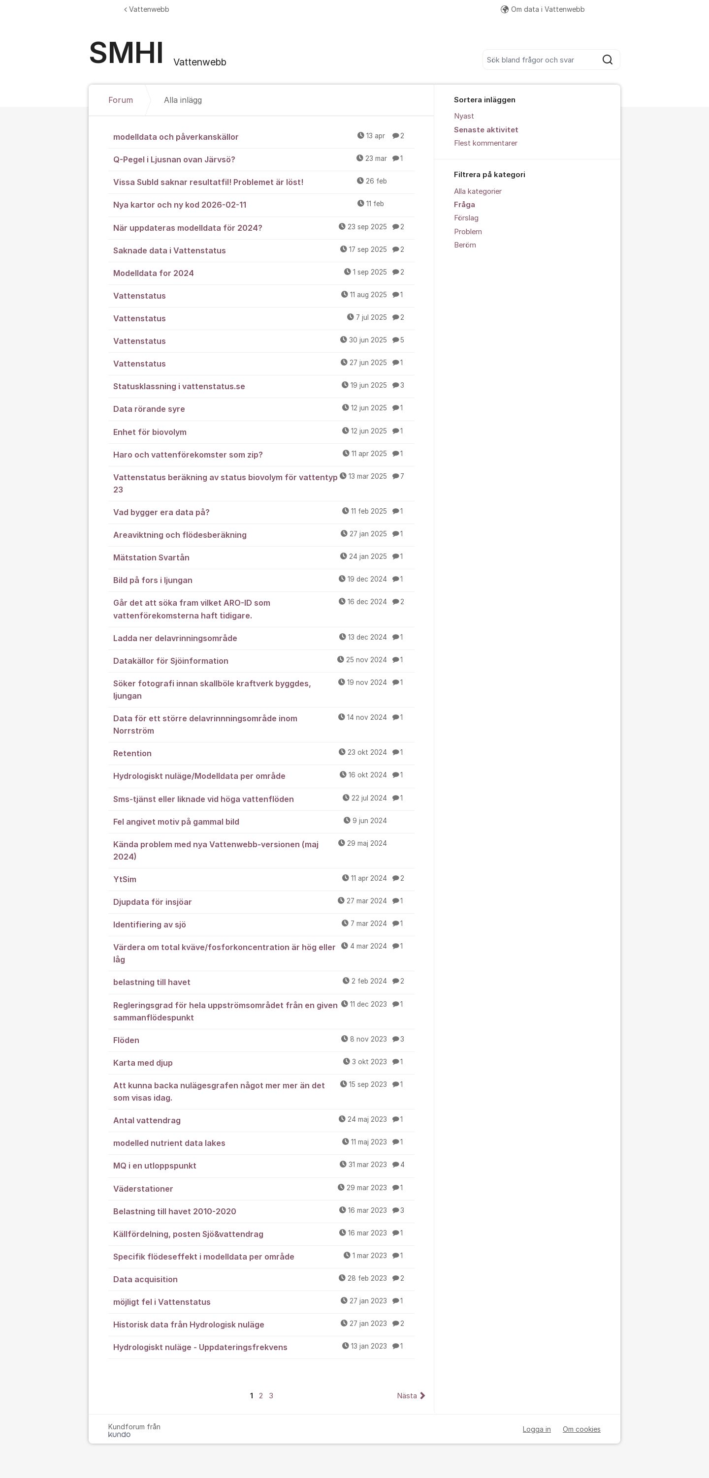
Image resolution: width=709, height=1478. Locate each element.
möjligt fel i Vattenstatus (264, 1301)
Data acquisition (264, 1278)
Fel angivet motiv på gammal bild (264, 821)
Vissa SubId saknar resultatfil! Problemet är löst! (264, 181)
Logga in (537, 1429)
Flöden (264, 1039)
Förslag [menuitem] (466, 218)
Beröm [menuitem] (465, 245)
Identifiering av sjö (264, 924)
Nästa (407, 1395)
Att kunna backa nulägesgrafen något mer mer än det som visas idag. (264, 1091)
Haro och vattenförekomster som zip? (264, 454)
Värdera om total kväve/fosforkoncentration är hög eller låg (264, 952)
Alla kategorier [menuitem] (478, 191)
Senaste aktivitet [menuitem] (486, 129)
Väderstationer (264, 1188)
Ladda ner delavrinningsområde (264, 637)
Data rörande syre (264, 408)
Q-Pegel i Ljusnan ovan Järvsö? (264, 159)
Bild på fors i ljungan (264, 579)
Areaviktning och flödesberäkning (264, 534)
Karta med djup (264, 1062)
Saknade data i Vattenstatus (264, 250)
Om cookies (582, 1429)
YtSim (264, 878)
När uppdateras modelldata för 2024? (264, 227)
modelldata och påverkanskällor (264, 136)
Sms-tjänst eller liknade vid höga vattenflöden (264, 798)
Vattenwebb (146, 9)
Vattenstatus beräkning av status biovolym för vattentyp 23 (264, 482)
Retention (264, 752)
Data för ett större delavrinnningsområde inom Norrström (264, 724)
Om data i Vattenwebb (543, 9)
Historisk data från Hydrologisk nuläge (264, 1324)
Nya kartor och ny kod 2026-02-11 (264, 204)
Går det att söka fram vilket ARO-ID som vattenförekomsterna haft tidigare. (264, 608)
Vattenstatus (264, 295)
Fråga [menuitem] (464, 204)
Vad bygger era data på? (264, 511)
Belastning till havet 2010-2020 (264, 1210)
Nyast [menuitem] (464, 116)
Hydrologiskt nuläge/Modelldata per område (264, 775)
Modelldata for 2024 (264, 272)
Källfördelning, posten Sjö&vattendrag (264, 1233)
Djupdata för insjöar (264, 901)
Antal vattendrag (264, 1119)
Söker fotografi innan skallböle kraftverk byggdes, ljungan (264, 689)
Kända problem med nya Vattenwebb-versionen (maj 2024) (264, 850)
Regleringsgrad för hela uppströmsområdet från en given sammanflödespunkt (264, 1010)
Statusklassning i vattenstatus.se (264, 385)
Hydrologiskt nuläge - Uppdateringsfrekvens (264, 1346)
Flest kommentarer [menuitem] (485, 143)
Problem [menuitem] (468, 231)
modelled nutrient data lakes (264, 1142)
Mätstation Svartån (264, 557)
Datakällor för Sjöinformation (264, 660)
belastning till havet (264, 981)
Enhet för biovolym (264, 431)
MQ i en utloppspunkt (264, 1165)
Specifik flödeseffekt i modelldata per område (264, 1256)
